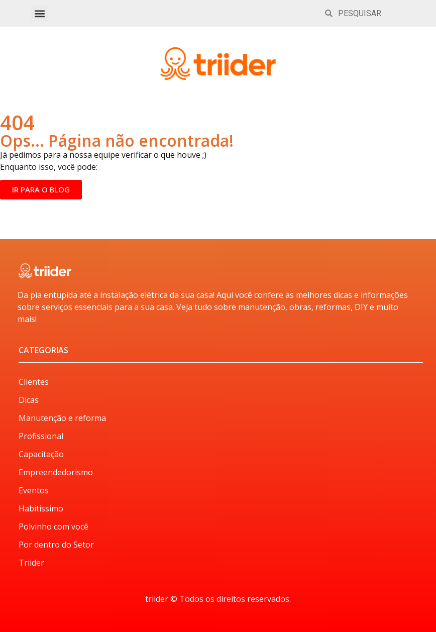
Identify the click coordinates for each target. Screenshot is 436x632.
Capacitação (41, 454)
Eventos (34, 490)
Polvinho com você (53, 526)
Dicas (29, 399)
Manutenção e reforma (62, 418)
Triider (31, 562)
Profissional (41, 436)
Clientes (34, 381)
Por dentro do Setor (56, 544)
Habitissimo (41, 508)
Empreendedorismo (56, 472)
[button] (39, 13)
